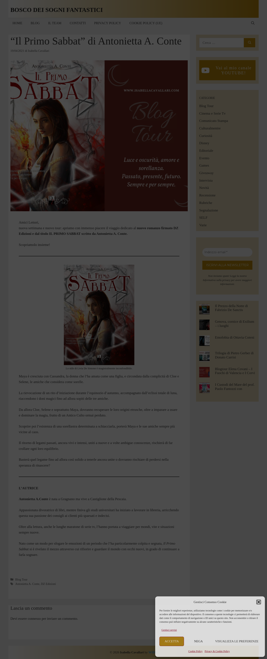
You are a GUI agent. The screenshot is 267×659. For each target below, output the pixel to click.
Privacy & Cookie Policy (217, 651)
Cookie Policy (195, 651)
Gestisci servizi (169, 630)
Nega (198, 641)
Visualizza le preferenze (237, 641)
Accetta (172, 641)
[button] (259, 602)
